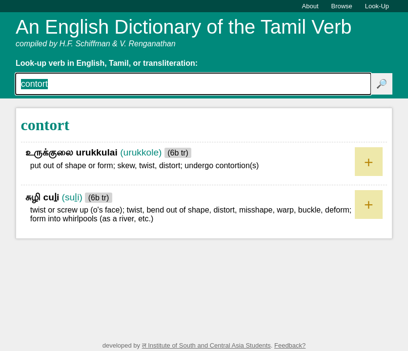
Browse (341, 6)
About (310, 6)
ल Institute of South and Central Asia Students (206, 345)
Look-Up (377, 6)
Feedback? (290, 345)
